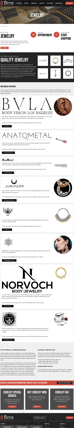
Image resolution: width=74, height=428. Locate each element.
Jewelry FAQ (62, 406)
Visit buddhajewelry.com (9, 260)
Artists (26, 3)
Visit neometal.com (8, 172)
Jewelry (42, 3)
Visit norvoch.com (8, 306)
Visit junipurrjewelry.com (9, 200)
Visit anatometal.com (8, 152)
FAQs (61, 426)
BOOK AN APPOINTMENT (65, 383)
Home (1, 26)
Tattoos (18, 3)
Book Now (69, 3)
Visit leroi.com (7, 229)
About (46, 426)
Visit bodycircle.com (8, 339)
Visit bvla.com (7, 126)
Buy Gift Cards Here (39, 417)
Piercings (34, 3)
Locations (50, 3)
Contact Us (59, 3)
